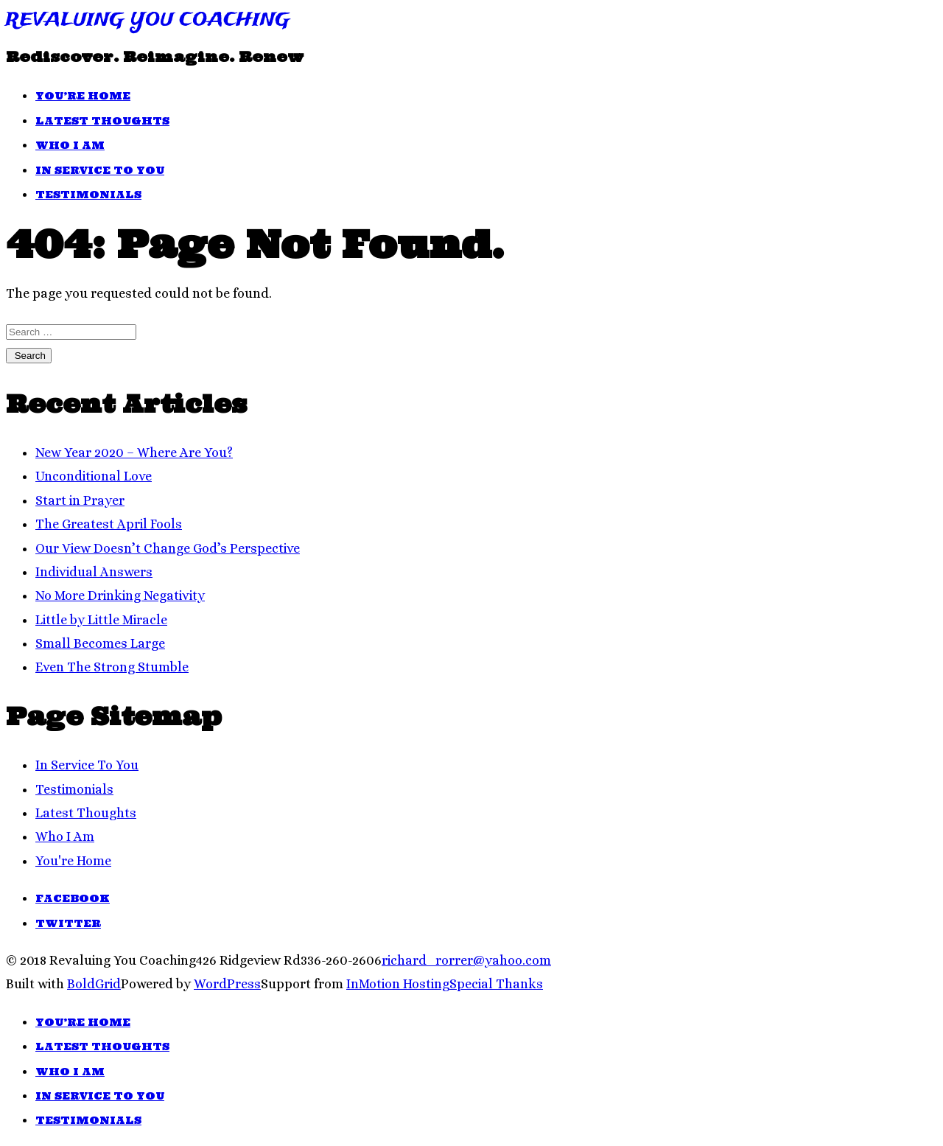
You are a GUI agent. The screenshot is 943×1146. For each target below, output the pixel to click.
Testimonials (88, 194)
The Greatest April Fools (108, 524)
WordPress (227, 983)
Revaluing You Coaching (148, 20)
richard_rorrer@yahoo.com (466, 960)
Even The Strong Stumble (112, 667)
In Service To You (99, 170)
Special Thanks (496, 983)
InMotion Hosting (397, 983)
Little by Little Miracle (101, 619)
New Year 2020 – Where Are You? (134, 452)
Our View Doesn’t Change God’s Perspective (167, 548)
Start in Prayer (80, 500)
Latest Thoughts (102, 120)
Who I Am (70, 145)
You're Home (73, 860)
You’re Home (82, 95)
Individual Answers (94, 572)
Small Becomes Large (100, 643)
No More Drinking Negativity (120, 595)
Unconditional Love (93, 476)
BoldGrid (94, 983)
